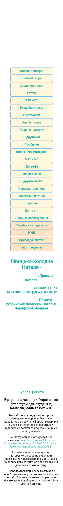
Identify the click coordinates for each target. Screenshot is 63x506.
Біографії (31, 166)
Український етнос (31, 196)
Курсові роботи (31, 392)
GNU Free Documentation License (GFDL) (34, 445)
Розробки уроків (31, 107)
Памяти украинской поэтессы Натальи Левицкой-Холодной (31, 304)
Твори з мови (31, 174)
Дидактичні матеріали (31, 152)
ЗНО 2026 (31, 100)
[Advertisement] (31, 32)
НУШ (31, 232)
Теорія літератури (31, 130)
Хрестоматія (31, 115)
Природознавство (31, 240)
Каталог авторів (31, 71)
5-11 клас (31, 159)
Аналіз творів (31, 122)
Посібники (31, 144)
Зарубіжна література (31, 225)
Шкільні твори (31, 78)
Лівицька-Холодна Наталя (31, 264)
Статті (31, 93)
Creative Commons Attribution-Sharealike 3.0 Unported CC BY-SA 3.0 (30, 442)
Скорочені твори (31, 85)
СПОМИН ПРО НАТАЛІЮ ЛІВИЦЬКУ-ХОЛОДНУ (31, 290)
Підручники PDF (31, 181)
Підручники (31, 137)
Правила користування (31, 218)
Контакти (31, 210)
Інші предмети (31, 247)
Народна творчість (31, 188)
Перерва (31, 203)
